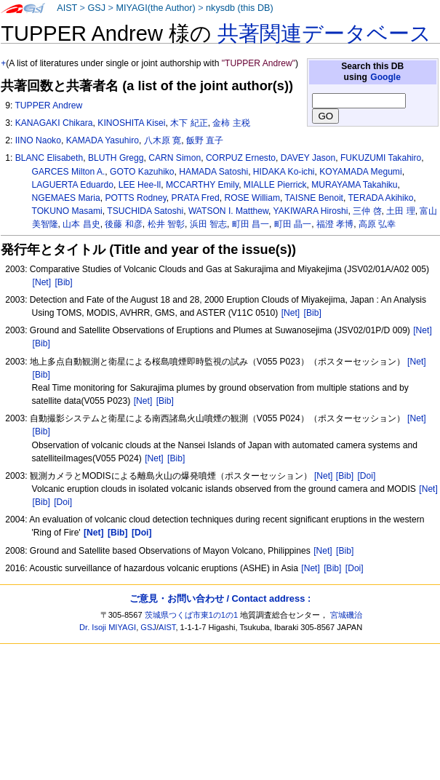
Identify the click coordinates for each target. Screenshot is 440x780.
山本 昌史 (81, 224)
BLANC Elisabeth (49, 158)
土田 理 (400, 211)
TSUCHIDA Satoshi (145, 211)
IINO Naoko (38, 140)
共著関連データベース (324, 33)
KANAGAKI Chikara (54, 123)
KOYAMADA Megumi (360, 172)
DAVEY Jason (308, 158)
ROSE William (252, 198)
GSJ (96, 8)
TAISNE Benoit (314, 198)
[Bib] (63, 282)
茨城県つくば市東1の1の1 (192, 614)
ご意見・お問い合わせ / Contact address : (220, 598)
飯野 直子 (204, 140)
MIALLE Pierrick (275, 185)
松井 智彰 (166, 224)
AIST (67, 8)
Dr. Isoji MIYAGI (107, 627)
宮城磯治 (346, 614)
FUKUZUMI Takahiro (380, 158)
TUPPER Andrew (48, 105)
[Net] (42, 282)
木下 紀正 (188, 123)
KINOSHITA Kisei (131, 123)
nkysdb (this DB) (239, 8)
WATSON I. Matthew (228, 211)
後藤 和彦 (123, 224)
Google (385, 77)
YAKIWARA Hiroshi (310, 211)
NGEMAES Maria (66, 198)
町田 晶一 (292, 224)
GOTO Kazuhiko (142, 172)
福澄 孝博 (334, 224)
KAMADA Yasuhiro (102, 140)
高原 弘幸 (377, 224)
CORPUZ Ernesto (241, 158)
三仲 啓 (367, 211)
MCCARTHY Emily (202, 185)
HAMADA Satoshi (213, 172)
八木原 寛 (162, 140)
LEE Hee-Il (140, 185)
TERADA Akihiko (380, 198)
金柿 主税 (230, 123)
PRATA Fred (196, 198)
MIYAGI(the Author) (155, 8)
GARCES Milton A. (68, 172)
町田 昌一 (250, 224)
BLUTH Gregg (116, 158)
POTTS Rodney (135, 198)
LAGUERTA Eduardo (73, 185)
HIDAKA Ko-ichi (284, 172)
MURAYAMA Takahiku (354, 185)
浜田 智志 (208, 224)
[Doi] (366, 476)
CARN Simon (174, 158)
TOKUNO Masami (67, 211)
